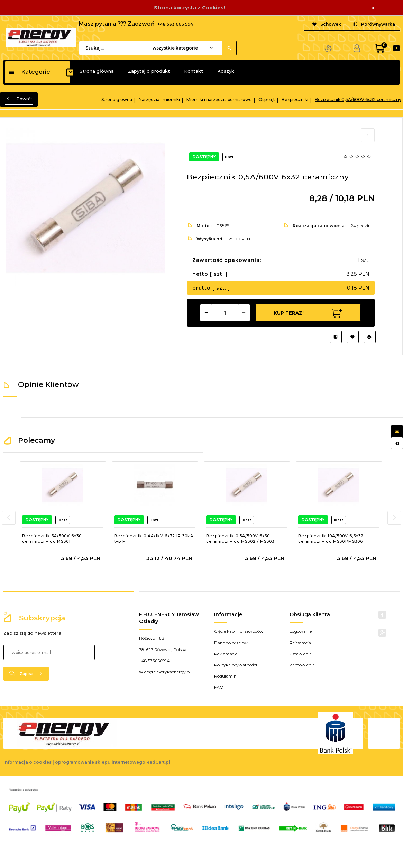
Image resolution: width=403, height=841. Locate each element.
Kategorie (29, 72)
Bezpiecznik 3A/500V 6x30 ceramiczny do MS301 (52, 538)
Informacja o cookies (27, 762)
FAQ (218, 687)
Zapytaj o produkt (149, 71)
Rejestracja (300, 642)
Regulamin (225, 676)
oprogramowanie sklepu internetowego (100, 762)
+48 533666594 (154, 660)
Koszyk (225, 71)
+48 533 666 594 (175, 24)
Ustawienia (301, 653)
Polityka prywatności (235, 664)
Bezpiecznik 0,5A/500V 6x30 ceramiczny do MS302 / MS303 (240, 538)
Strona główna (97, 71)
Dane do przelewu (232, 642)
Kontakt (193, 71)
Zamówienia (302, 664)
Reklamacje (225, 653)
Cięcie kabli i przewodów (239, 631)
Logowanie (301, 631)
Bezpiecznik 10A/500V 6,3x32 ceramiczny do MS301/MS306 (331, 538)
